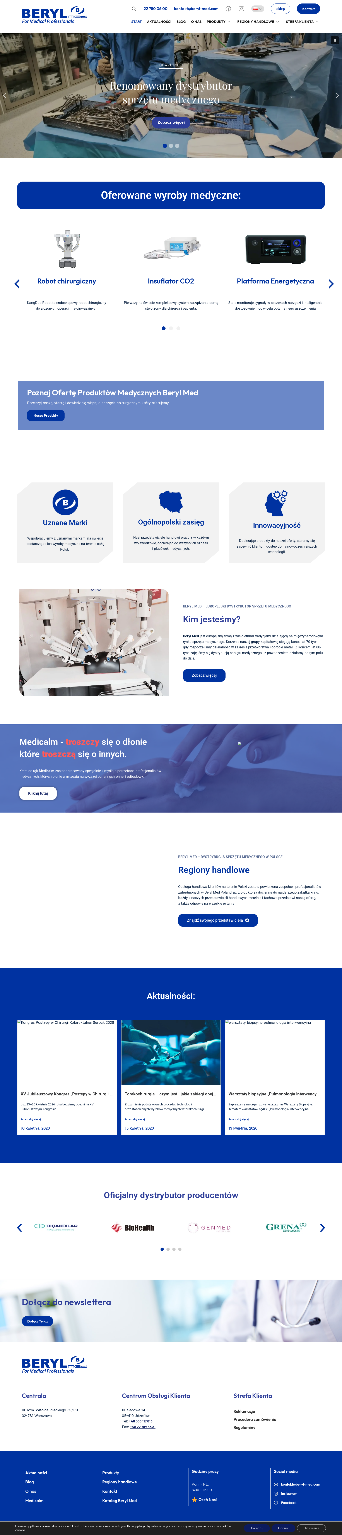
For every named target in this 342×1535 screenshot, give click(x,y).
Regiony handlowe (255, 21)
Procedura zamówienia (255, 1419)
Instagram (285, 1493)
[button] (335, 40)
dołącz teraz (37, 1321)
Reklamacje (244, 1411)
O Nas (196, 21)
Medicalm (34, 1500)
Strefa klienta (300, 21)
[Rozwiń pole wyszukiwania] (134, 8)
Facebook (285, 1502)
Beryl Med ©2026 (308, 1531)
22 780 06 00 (156, 8)
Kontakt (308, 9)
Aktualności (159, 21)
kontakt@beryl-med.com (196, 8)
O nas (30, 1491)
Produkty (216, 21)
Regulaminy (244, 1427)
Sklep (280, 9)
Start (136, 21)
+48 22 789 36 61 (143, 1427)
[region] (171, 95)
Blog (181, 21)
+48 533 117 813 (140, 1421)
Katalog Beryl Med (119, 1500)
